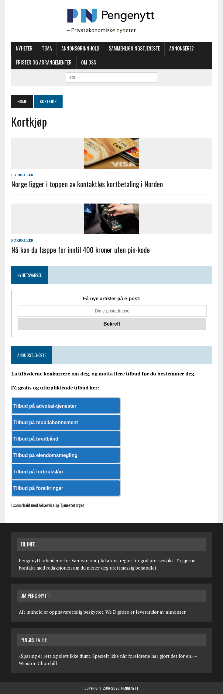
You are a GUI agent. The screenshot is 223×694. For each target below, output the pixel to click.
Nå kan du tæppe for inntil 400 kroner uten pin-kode (80, 249)
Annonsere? (181, 48)
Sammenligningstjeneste (134, 48)
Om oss (88, 62)
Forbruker (22, 175)
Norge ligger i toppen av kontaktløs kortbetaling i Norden (87, 183)
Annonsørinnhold (80, 48)
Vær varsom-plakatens (94, 560)
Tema (47, 48)
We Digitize (117, 612)
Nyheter (24, 48)
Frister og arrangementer (44, 62)
